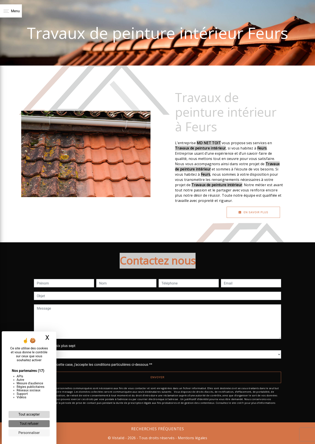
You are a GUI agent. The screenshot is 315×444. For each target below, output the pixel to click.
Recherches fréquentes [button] (157, 428)
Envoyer (157, 377)
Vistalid (118, 437)
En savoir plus (253, 212)
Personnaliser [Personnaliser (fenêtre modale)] (29, 433)
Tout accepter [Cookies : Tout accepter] (29, 414)
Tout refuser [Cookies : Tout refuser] (29, 423)
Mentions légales (192, 437)
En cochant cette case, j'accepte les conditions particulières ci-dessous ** (95, 364)
